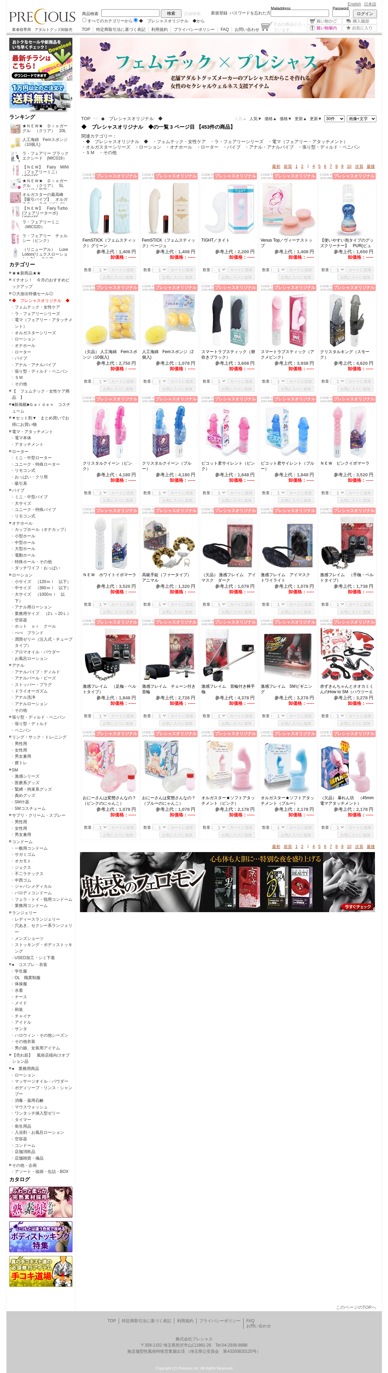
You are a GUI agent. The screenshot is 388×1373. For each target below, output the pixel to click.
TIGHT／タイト (215, 240)
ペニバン (23, 730)
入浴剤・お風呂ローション (39, 1132)
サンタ (21, 1028)
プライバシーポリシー (194, 29)
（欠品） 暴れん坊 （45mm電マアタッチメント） (347, 800)
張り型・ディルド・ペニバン (41, 371)
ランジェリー (24, 912)
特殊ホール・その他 (33, 561)
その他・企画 (24, 1165)
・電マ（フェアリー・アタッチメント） (308, 141)
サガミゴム (25, 854)
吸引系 (21, 483)
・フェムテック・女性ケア (179, 141)
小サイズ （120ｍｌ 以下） (43, 581)
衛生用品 (23, 1126)
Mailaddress (281, 8)
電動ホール (25, 555)
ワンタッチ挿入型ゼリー (37, 1113)
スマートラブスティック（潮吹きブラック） (228, 354)
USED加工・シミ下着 (35, 957)
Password (341, 8)
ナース (21, 996)
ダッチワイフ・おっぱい (37, 568)
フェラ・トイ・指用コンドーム (43, 899)
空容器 (21, 620)
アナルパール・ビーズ (35, 678)
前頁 (288, 166)
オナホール (25, 345)
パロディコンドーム (33, 893)
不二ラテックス (29, 873)
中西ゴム (23, 880)
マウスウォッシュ (31, 1107)
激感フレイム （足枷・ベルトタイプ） (109, 689)
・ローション (147, 147)
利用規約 (159, 29)
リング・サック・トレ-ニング (39, 737)
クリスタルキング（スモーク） (344, 354)
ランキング (22, 117)
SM (15, 770)
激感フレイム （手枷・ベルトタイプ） (347, 577)
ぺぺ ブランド (29, 632)
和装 (19, 1009)
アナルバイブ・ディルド (37, 672)
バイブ (21, 358)
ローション (25, 339)
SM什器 (22, 802)
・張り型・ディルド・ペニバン (329, 147)
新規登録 (219, 13)
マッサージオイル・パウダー (41, 1081)
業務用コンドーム (31, 905)
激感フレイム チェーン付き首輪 (169, 689)
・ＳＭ (88, 152)
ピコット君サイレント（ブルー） (287, 466)
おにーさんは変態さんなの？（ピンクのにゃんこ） (109, 800)
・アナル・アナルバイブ (269, 147)
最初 (276, 166)
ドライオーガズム (31, 691)
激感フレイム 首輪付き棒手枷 (228, 689)
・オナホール (178, 147)
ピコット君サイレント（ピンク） (228, 466)
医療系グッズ (27, 782)
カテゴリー (22, 264)
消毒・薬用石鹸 (29, 1100)
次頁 (359, 166)
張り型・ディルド (31, 723)
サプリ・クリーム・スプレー (39, 815)
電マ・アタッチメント (32, 431)
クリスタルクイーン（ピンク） (107, 466)
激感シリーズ (27, 776)
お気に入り (359, 28)
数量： (89, 270)
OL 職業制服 (30, 977)
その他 (21, 384)
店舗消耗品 (25, 1151)
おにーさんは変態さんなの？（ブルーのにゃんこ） (169, 800)
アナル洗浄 (25, 697)
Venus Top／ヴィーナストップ (287, 243)
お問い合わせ (247, 29)
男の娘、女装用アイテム (37, 1048)
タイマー (23, 1119)
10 (349, 166)
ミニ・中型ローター (33, 457)
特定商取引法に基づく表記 (120, 29)
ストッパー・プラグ (33, 684)
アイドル (23, 1022)
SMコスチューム (30, 808)
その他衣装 (25, 1041)
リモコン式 (25, 470)
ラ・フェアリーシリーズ (37, 313)
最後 (371, 166)
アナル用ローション (33, 607)
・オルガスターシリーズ (105, 147)
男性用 (21, 743)
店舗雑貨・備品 (29, 1158)
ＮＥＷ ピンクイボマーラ (344, 463)
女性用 (21, 750)
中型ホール (25, 542)
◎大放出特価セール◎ (32, 293)
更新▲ (301, 118)
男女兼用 (23, 756)
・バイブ (231, 147)
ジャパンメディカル (33, 886)
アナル (18, 665)
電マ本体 (23, 437)
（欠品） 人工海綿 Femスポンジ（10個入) (110, 354)
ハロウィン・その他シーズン (41, 1035)
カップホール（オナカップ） (41, 529)
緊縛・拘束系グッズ (33, 789)
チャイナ (23, 1016)
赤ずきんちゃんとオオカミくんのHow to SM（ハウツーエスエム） (347, 689)
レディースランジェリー (37, 919)
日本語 (370, 4)
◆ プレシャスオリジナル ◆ (41, 300)
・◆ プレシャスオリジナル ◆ (114, 141)
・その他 (108, 152)
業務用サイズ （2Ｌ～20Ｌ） (43, 613)
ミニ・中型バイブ (31, 496)
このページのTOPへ (356, 1307)
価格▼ (286, 118)
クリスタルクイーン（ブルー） (166, 466)
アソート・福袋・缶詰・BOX (42, 1171)
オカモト (23, 861)
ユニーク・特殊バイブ (35, 509)
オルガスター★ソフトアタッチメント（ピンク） (228, 800)
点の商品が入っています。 (289, 26)
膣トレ (21, 762)
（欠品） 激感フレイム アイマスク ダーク (228, 577)
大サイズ (23, 503)
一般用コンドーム (31, 848)
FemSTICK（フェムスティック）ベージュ (168, 243)
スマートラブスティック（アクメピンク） (287, 354)
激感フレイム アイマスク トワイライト (287, 577)
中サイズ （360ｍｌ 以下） (43, 587)
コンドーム (22, 841)
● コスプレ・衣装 (29, 964)
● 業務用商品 (25, 1068)
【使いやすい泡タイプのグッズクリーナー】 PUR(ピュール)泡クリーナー (347, 243)
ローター (23, 352)
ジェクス (23, 867)
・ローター (207, 147)
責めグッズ (25, 795)
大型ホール (25, 548)
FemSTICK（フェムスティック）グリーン (109, 243)
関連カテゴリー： (99, 136)
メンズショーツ (29, 938)
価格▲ (270, 118)
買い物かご (324, 21)
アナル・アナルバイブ (35, 364)
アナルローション (31, 703)
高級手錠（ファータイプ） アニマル (169, 577)
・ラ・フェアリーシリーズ (236, 141)
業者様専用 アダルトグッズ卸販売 (42, 29)
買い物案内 (324, 28)
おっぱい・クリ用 (31, 477)
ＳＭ (19, 377)
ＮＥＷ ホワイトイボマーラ (109, 574)
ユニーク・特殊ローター (37, 464)
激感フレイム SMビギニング (286, 689)
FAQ (225, 29)
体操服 (21, 983)
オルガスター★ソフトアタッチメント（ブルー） (287, 800)
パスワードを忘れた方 (250, 13)
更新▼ (316, 118)
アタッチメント (29, 444)
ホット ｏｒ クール (37, 626)
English (354, 4)
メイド (21, 1003)
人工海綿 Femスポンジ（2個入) (168, 354)
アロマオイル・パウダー (37, 652)
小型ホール (25, 536)
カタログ (19, 1179)
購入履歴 (359, 21)
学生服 (21, 971)
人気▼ (255, 118)
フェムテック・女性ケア (37, 307)
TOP (86, 29)
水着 (19, 990)
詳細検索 (192, 13)
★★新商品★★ (26, 273)
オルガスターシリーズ (35, 332)
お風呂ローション (31, 658)
